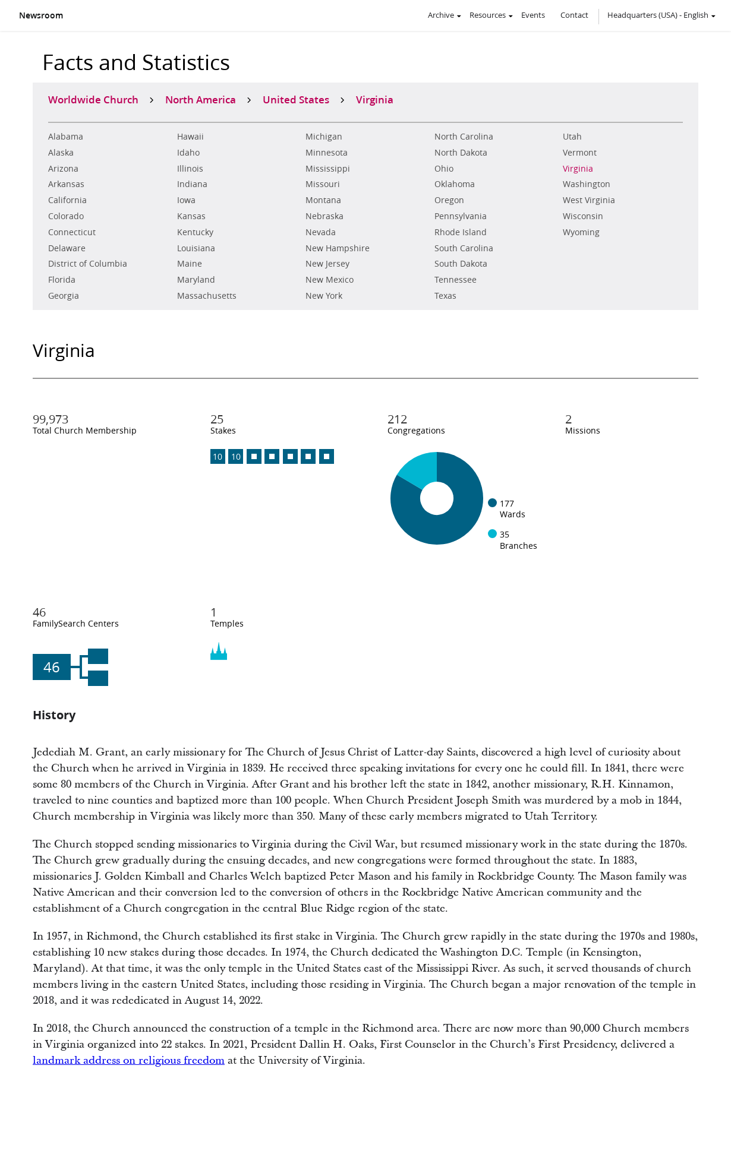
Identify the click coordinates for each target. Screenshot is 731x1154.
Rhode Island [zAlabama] (460, 232)
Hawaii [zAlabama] (190, 137)
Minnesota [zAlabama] (326, 153)
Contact (574, 15)
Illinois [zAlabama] (190, 169)
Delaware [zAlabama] (67, 248)
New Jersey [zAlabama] (327, 264)
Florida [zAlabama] (61, 280)
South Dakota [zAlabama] (460, 264)
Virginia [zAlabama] (578, 169)
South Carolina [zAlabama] (463, 248)
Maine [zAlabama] (189, 264)
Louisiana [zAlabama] (196, 248)
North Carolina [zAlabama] (463, 137)
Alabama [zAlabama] (65, 137)
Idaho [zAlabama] (188, 153)
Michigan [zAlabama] (323, 137)
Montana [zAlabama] (323, 200)
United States (296, 99)
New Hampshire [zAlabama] (337, 248)
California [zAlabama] (67, 200)
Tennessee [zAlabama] (455, 280)
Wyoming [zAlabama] (581, 232)
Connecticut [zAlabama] (72, 232)
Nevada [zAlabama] (320, 232)
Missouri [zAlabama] (322, 184)
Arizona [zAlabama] (63, 169)
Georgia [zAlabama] (63, 296)
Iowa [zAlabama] (186, 200)
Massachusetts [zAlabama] (207, 296)
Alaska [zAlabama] (61, 153)
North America (200, 99)
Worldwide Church (93, 99)
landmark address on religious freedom (129, 1060)
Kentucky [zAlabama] (195, 232)
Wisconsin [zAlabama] (583, 216)
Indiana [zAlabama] (192, 184)
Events (533, 15)
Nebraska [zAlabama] (324, 216)
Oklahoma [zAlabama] (454, 184)
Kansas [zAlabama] (191, 216)
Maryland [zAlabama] (196, 280)
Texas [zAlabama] (445, 296)
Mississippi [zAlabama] (327, 169)
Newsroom (41, 15)
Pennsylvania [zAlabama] (460, 216)
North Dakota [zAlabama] (460, 153)
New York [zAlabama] (323, 296)
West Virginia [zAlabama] (589, 200)
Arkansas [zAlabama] (66, 184)
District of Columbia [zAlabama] (87, 264)
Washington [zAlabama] (586, 184)
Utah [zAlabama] (572, 137)
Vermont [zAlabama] (580, 153)
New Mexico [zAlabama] (329, 280)
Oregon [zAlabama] (449, 200)
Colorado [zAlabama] (66, 216)
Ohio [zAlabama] (443, 169)
